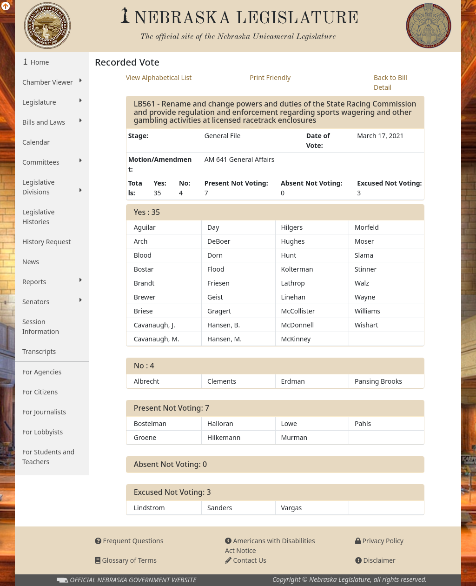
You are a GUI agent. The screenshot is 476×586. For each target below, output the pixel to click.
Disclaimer (375, 560)
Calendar (36, 142)
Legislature (52, 102)
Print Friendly (270, 77)
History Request (46, 241)
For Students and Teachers (48, 456)
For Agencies (41, 371)
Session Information (40, 326)
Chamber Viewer (52, 82)
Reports (52, 281)
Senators (52, 301)
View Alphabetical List (159, 77)
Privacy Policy (379, 540)
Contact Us (245, 560)
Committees (52, 161)
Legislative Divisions (52, 187)
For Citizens (40, 391)
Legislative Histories (38, 216)
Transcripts (39, 351)
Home (39, 62)
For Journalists (44, 411)
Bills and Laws (52, 122)
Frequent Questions (129, 540)
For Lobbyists (42, 431)
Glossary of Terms (126, 560)
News (30, 261)
